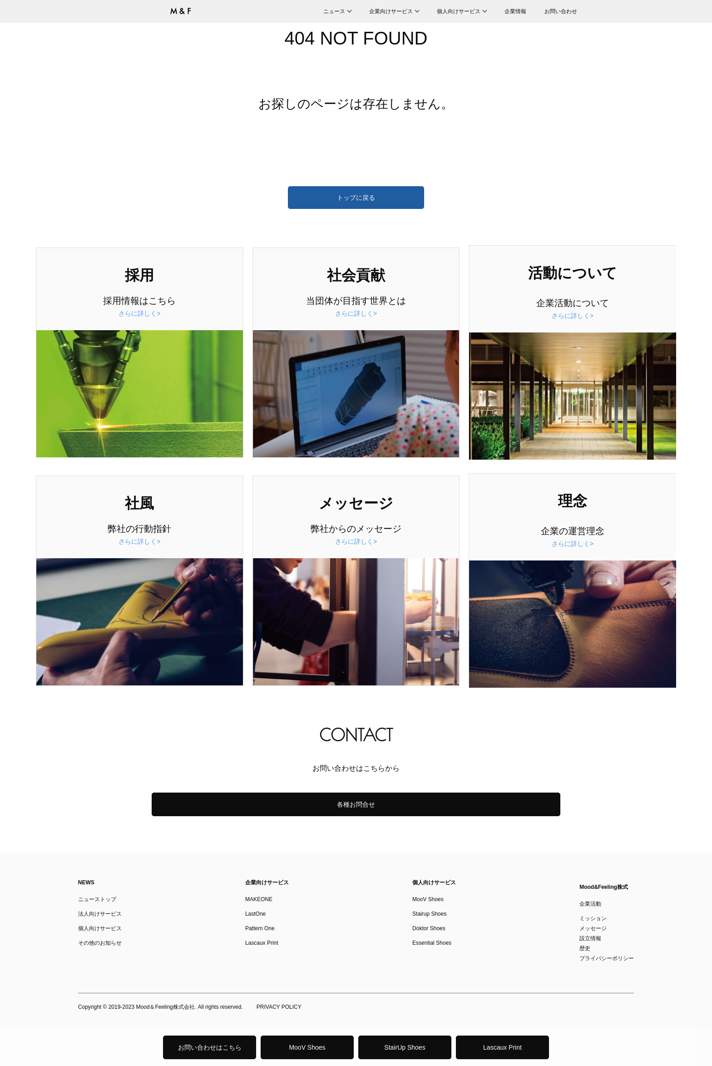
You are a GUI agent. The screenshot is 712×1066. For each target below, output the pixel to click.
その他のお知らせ (100, 943)
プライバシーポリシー (606, 958)
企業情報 (515, 11)
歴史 (584, 948)
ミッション (593, 918)
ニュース (334, 11)
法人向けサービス (100, 914)
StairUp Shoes (404, 1047)
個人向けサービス (458, 11)
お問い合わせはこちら (210, 1047)
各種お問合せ (356, 804)
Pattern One (260, 928)
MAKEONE (258, 899)
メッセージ (593, 928)
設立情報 (590, 938)
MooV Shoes (307, 1047)
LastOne (255, 914)
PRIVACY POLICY (279, 1007)
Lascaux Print (502, 1047)
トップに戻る (356, 197)
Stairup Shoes (429, 914)
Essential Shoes (431, 943)
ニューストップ (97, 899)
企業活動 (590, 904)
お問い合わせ (560, 11)
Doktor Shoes (428, 928)
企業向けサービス (391, 11)
